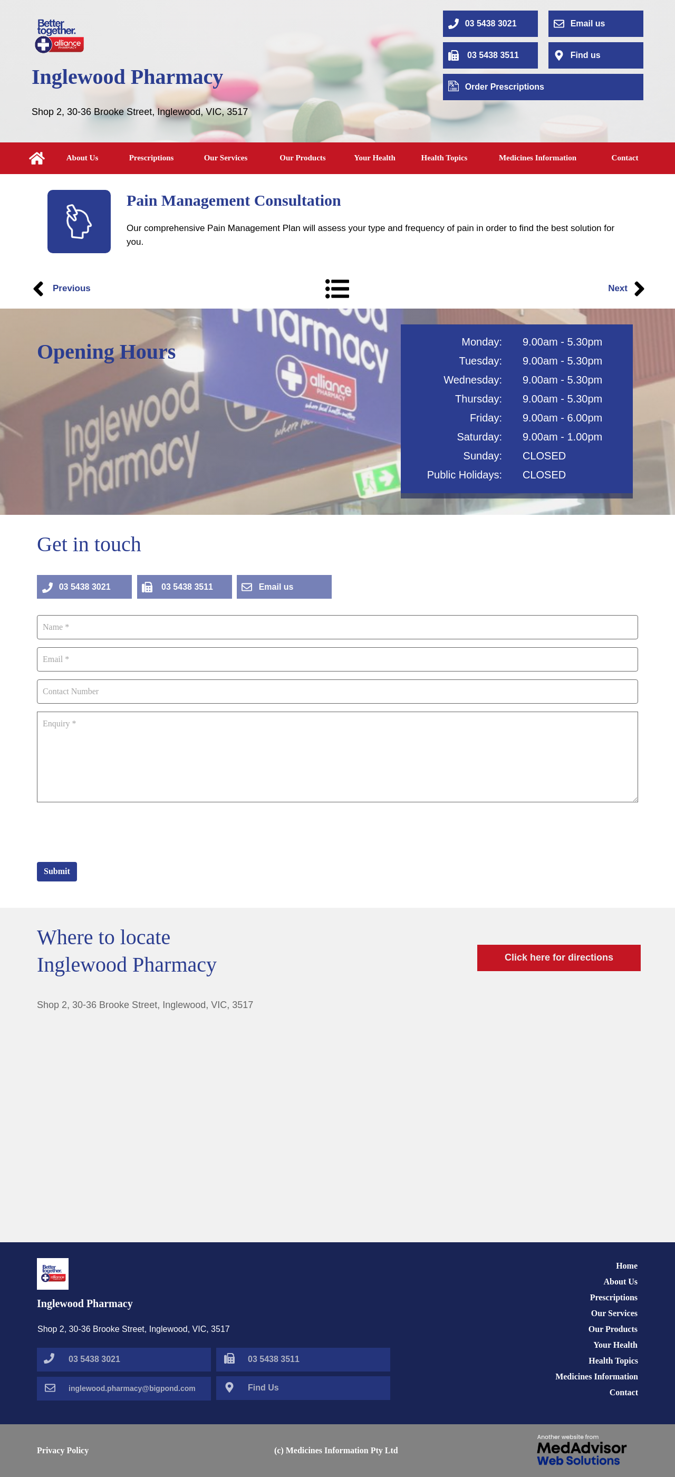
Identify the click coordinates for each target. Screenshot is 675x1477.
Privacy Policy (63, 1450)
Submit (57, 871)
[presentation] (117, 830)
